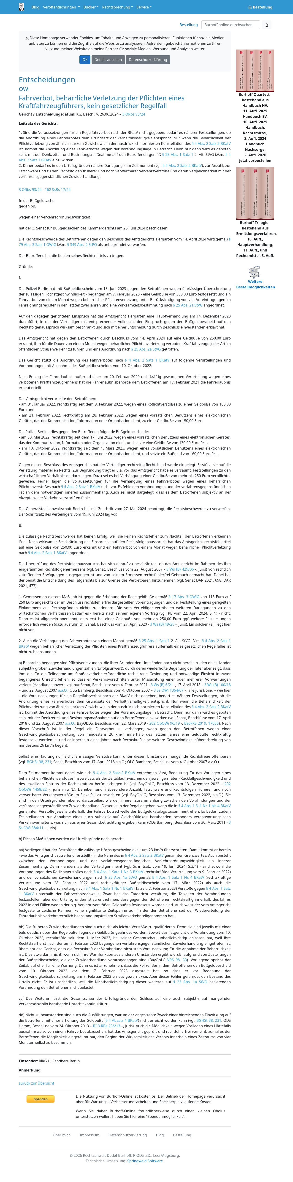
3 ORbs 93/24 (133, 114)
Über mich (62, 1135)
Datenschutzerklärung (148, 59)
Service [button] (143, 7)
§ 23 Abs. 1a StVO (121, 877)
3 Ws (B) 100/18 (217, 684)
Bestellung (188, 24)
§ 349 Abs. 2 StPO (82, 244)
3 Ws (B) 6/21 (162, 684)
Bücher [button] (90, 7)
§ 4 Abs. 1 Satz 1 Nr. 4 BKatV (178, 877)
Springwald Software (145, 1160)
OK (84, 59)
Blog (35, 7)
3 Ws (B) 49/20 (162, 624)
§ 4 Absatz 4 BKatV (122, 1020)
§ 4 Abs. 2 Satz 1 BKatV (147, 360)
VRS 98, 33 (177, 959)
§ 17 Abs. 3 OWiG (184, 596)
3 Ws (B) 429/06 (180, 569)
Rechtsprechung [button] (116, 7)
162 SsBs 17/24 (58, 189)
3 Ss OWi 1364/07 (169, 690)
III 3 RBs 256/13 (106, 1025)
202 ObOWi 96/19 (164, 723)
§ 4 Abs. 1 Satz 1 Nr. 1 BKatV (109, 888)
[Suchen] (230, 24)
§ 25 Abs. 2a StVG (188, 305)
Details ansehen (108, 59)
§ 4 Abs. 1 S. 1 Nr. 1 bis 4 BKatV (204, 805)
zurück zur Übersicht (36, 1083)
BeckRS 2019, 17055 (201, 723)
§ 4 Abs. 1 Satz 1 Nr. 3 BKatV (118, 871)
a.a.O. (63, 690)
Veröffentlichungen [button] (60, 7)
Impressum (90, 1135)
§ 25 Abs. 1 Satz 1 (177, 154)
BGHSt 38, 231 (39, 761)
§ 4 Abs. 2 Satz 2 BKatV (211, 143)
